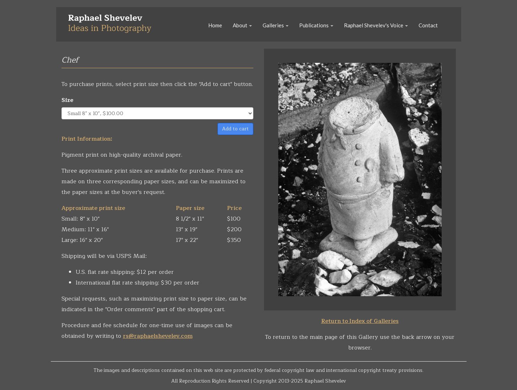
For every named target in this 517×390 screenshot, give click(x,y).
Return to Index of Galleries (360, 321)
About (242, 25)
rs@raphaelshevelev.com (158, 336)
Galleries (276, 25)
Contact (428, 25)
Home (215, 25)
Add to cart (235, 129)
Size (67, 100)
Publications (316, 25)
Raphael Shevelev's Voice (376, 25)
